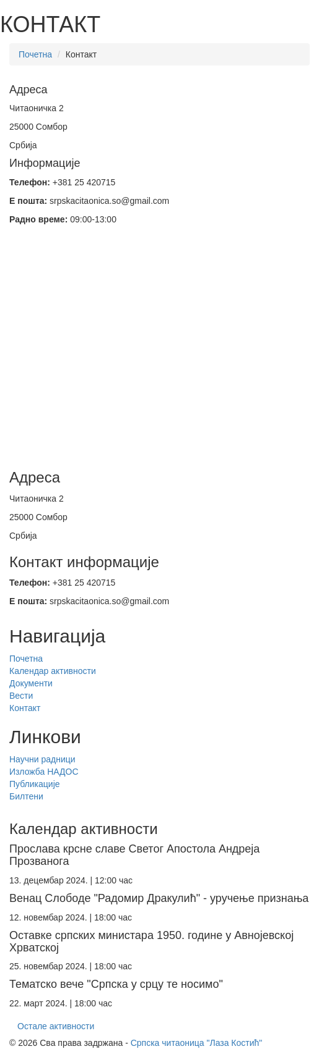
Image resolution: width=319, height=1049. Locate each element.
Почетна (35, 54)
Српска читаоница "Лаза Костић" (197, 1043)
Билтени (26, 796)
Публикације (34, 784)
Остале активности (55, 1026)
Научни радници (42, 759)
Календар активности (52, 671)
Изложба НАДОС (44, 772)
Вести (21, 696)
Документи (31, 683)
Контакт (24, 708)
